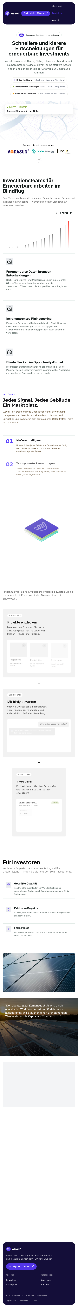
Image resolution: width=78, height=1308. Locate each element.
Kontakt (56, 20)
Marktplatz (12, 1284)
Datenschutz (24, 1300)
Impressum (11, 1300)
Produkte (57, 13)
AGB (35, 1300)
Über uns (57, 6)
